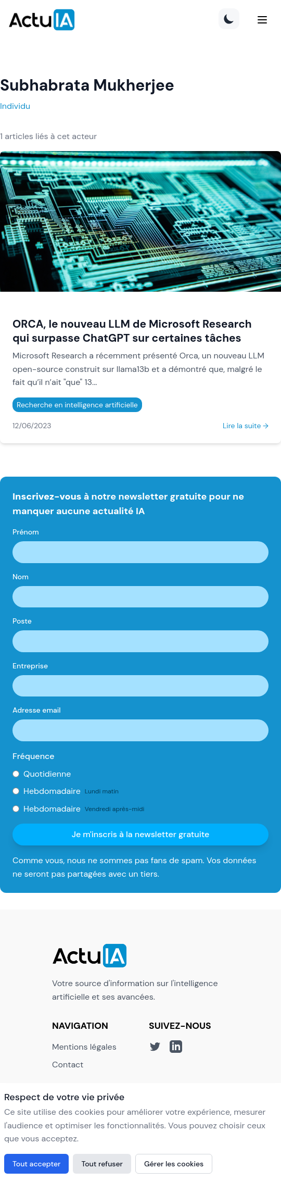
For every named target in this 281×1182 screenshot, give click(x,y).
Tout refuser (102, 1163)
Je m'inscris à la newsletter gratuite (141, 834)
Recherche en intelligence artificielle (77, 404)
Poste (22, 621)
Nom (20, 576)
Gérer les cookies (173, 1163)
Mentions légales (84, 1046)
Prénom (25, 532)
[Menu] (262, 19)
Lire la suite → (246, 425)
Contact (67, 1064)
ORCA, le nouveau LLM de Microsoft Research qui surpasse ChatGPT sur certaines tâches (132, 331)
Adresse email (36, 710)
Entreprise (30, 665)
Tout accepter (36, 1163)
